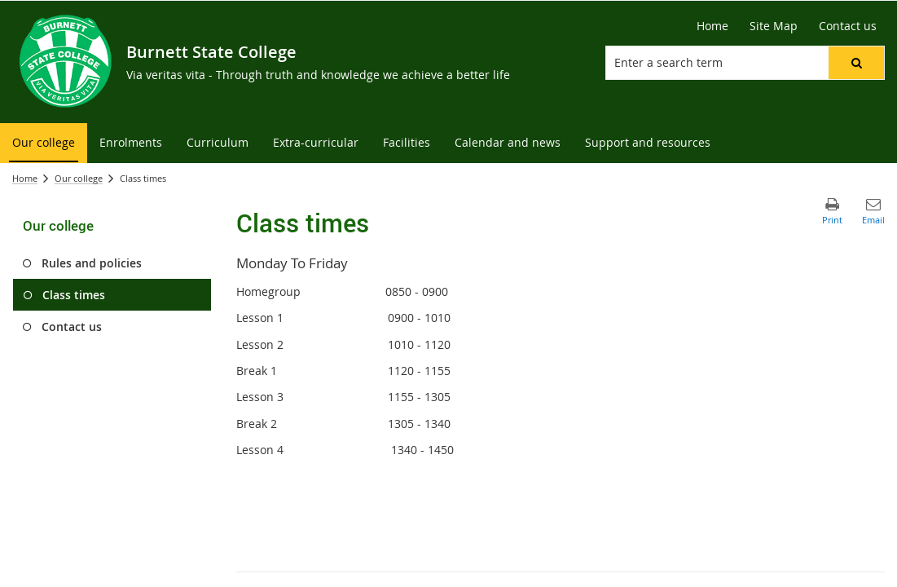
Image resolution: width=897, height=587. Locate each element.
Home (24, 178)
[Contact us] (848, 26)
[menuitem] (43, 143)
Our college (79, 178)
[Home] (712, 26)
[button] (856, 62)
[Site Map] (773, 26)
